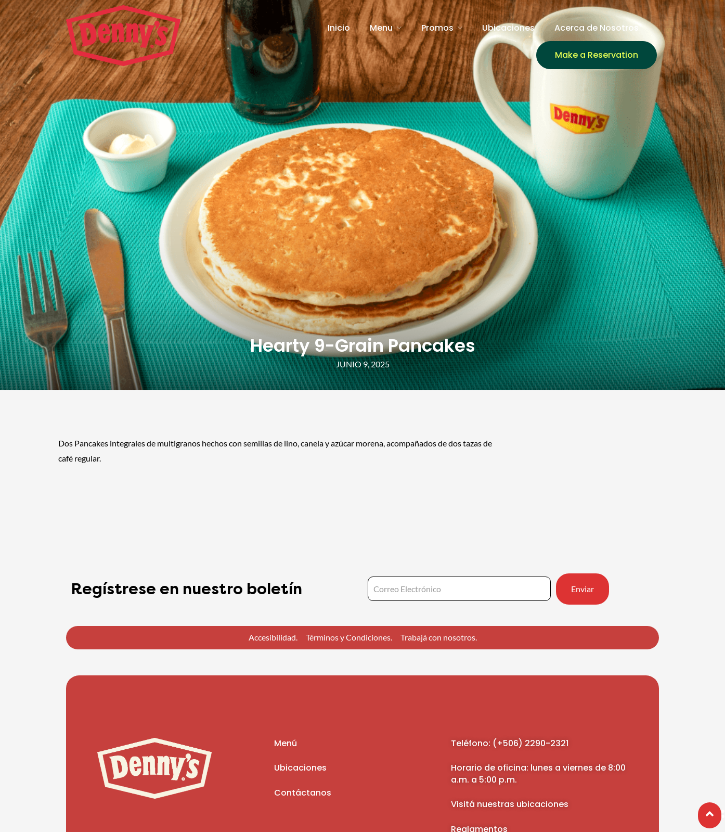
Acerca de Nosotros (596, 28)
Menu (381, 28)
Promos (437, 28)
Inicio (339, 28)
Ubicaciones (508, 28)
